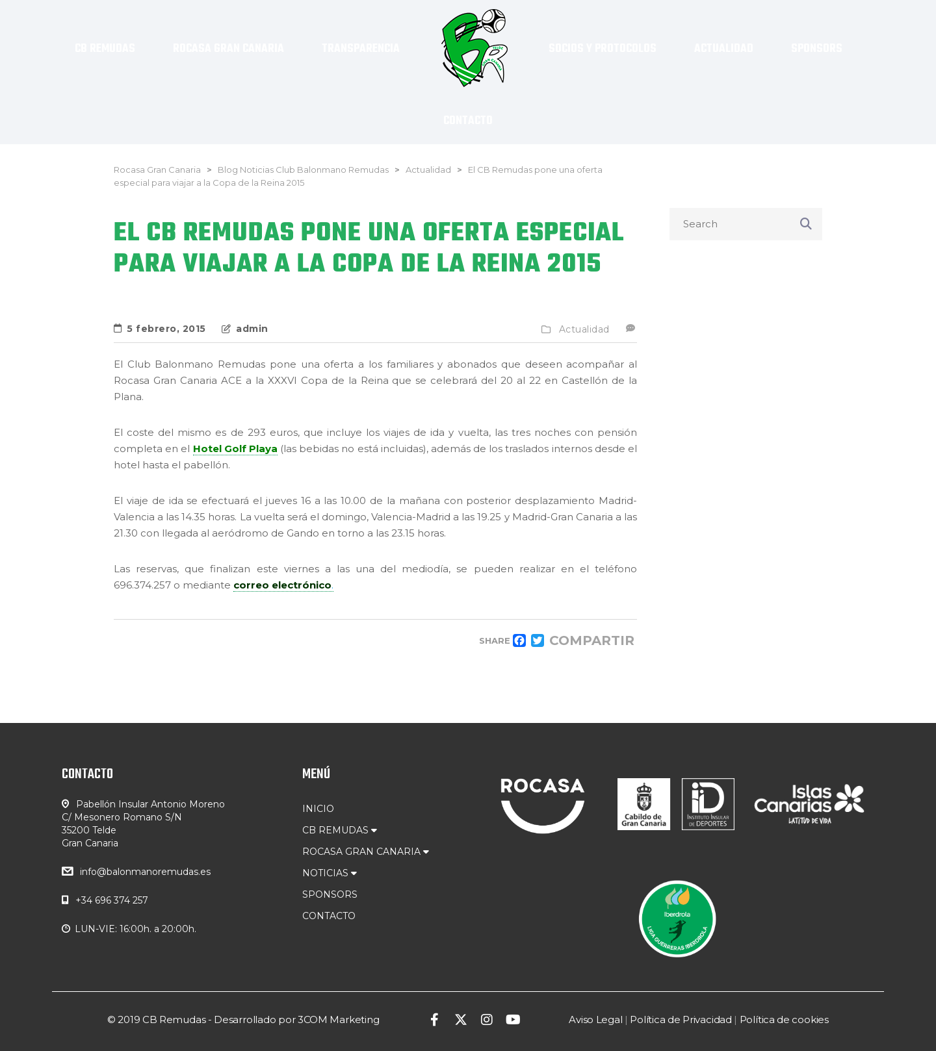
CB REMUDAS (339, 830)
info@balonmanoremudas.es (145, 872)
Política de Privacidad (681, 1019)
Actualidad (584, 329)
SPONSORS (330, 894)
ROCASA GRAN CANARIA (365, 851)
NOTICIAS (329, 873)
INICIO (318, 809)
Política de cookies (784, 1019)
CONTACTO (329, 916)
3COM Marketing (339, 1019)
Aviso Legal (595, 1019)
